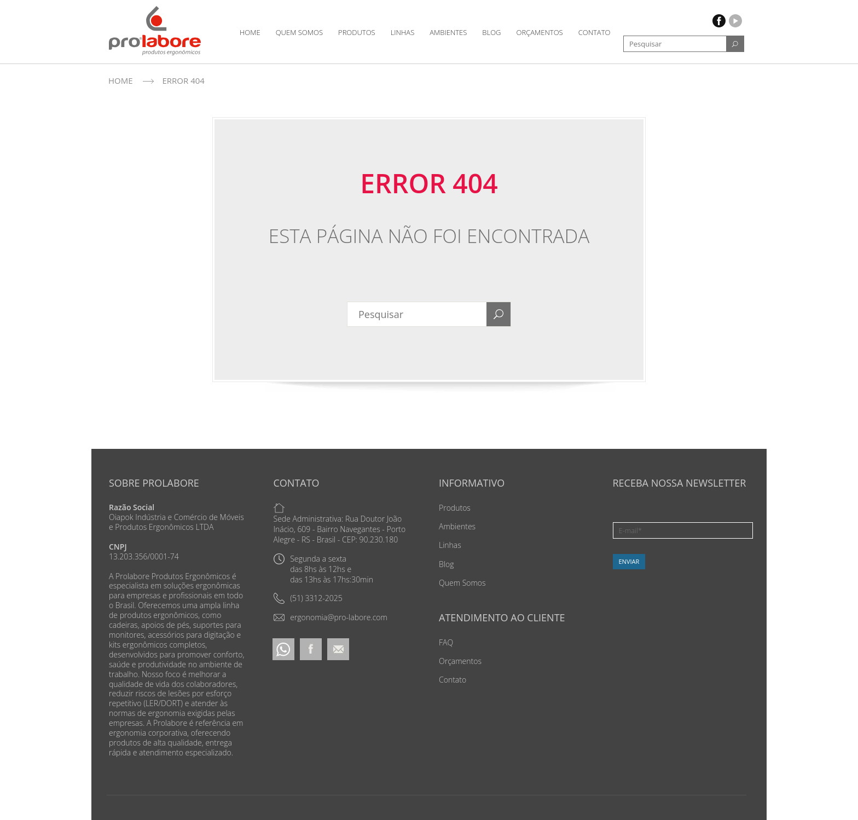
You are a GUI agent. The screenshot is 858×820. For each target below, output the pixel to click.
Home (250, 32)
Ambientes (448, 32)
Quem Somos (299, 32)
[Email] (330, 617)
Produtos (356, 32)
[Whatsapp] (283, 648)
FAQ (446, 642)
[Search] (735, 43)
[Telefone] (308, 598)
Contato (594, 32)
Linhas (403, 32)
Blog (491, 32)
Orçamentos (540, 32)
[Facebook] (311, 648)
